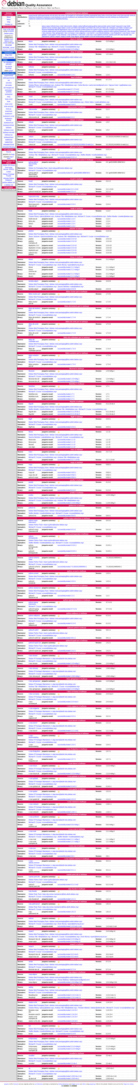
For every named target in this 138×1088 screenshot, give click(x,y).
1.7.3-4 (73, 317)
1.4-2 (72, 130)
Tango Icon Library (128, 1084)
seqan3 (63, 36)
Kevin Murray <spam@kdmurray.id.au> (71, 265)
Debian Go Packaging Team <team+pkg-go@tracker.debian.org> (51, 168)
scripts (5, 43)
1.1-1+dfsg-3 (75, 839)
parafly (78, 29)
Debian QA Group (9, 165)
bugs (13, 154)
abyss (44, 26)
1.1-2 (72, 596)
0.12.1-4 (74, 157)
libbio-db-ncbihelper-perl (110, 28)
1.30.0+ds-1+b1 (76, 1076)
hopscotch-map (121, 26)
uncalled (107, 36)
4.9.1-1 (73, 638)
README (8, 45)
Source (8, 152)
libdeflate (51, 29)
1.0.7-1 (73, 759)
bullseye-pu (9, 135)
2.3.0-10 (74, 239)
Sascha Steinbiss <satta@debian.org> (71, 286)
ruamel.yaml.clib (114, 35)
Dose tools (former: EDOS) (8, 168)
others (84, 1084)
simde (68, 36)
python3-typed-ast (120, 31)
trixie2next (8, 111)
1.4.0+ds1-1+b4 (76, 926)
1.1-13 (73, 439)
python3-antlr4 (109, 31)
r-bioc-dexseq (46, 33)
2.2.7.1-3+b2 (75, 460)
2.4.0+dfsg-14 (75, 939)
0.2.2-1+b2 (74, 884)
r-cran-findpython (115, 33)
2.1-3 (72, 117)
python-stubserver (68, 31)
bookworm (8, 113)
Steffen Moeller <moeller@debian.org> (71, 102)
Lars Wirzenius (38, 1084)
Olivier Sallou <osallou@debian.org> (97, 102)
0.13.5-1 (74, 545)
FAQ (8, 22)
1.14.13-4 (74, 1010)
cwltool (80, 26)
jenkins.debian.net (8, 182)
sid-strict (9, 83)
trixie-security (8, 106)
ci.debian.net (8, 185)
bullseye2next (8, 137)
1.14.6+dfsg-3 (75, 503)
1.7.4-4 (73, 333)
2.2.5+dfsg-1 (75, 49)
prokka (83, 29)
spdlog (82, 36)
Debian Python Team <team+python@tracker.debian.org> (48, 525)
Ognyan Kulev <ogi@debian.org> (120, 85)
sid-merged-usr (9, 88)
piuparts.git (92, 1084)
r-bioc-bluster (131, 31)
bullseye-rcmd (8, 130)
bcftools (53, 26)
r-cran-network (61, 35)
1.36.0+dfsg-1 (75, 676)
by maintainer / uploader (9, 63)
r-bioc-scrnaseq (69, 33)
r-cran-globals (33, 778)
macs (70, 29)
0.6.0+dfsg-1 (75, 825)
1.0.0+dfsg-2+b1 (76, 982)
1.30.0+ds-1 (75, 1078)
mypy (74, 29)
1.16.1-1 (74, 812)
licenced (16, 1084)
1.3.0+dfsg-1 (75, 379)
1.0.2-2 (73, 799)
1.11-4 (73, 219)
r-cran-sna (88, 35)
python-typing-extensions (83, 31)
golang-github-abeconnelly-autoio (99, 26)
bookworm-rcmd (8, 116)
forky (8, 97)
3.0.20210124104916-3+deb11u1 (82, 144)
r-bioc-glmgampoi (57, 33)
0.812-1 (73, 472)
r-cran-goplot (51, 35)
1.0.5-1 (73, 581)
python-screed (57, 31)
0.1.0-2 (73, 490)
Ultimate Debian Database (8, 179)
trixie (8, 101)
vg (111, 36)
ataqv (48, 26)
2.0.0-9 (73, 289)
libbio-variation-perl (125, 28)
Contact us (8, 24)
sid (9, 80)
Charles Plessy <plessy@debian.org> (41, 85)
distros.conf (8, 41)
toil (94, 36)
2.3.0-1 (73, 204)
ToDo (8, 158)
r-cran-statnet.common (100, 35)
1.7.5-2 (73, 364)
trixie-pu (8, 109)
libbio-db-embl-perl (95, 28)
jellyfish (44, 28)
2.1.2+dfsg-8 (75, 267)
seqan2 (57, 36)
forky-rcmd (8, 99)
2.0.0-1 (73, 427)
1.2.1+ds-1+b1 (76, 62)
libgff (61, 29)
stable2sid (8, 140)
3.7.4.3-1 (74, 609)
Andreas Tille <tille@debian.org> (40, 47)
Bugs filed (8, 55)
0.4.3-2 (73, 529)
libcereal (45, 29)
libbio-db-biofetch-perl (81, 28)
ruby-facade (124, 35)
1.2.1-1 (73, 899)
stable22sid (9, 142)
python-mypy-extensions (101, 29)
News (9, 19)
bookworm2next (8, 125)
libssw (65, 29)
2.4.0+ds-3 (74, 702)
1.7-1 (72, 394)
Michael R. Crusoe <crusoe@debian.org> (66, 47)
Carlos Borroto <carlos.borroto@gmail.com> (93, 85)
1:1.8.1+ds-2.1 (76, 995)
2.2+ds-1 (74, 1063)
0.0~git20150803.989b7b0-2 (80, 173)
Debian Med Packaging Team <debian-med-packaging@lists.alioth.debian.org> (55, 44)
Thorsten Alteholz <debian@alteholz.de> (91, 1008)
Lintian (8, 172)
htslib (128, 26)
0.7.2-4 (73, 969)
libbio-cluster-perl (68, 28)
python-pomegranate (117, 29)
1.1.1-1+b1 (74, 731)
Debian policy (8, 33)
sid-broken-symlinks (9, 91)
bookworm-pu (8, 122)
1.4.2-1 (73, 651)
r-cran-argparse (80, 33)
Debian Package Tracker (8, 175)
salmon (52, 36)
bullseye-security (8, 132)
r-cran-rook (81, 35)
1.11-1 (73, 75)
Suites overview (8, 57)
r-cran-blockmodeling (102, 33)
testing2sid (8, 94)
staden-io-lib (89, 36)
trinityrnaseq (100, 36)
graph (11, 70)
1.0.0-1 (73, 745)
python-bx (89, 29)
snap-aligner (75, 36)
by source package (8, 67)
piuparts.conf (8, 39)
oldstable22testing (8, 147)
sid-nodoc (8, 85)
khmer (49, 28)
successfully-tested (64, 49)
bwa (57, 26)
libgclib (57, 29)
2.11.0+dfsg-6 (75, 1046)
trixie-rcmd (8, 104)
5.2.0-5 (73, 1034)
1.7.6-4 (73, 349)
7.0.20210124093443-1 (79, 567)
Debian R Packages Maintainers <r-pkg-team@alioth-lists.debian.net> (52, 658)
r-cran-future (126, 33)
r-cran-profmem (72, 35)
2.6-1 (72, 856)
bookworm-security (8, 119)
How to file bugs (8, 29)
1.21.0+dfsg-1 (75, 773)
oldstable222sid (8, 144)
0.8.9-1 (73, 515)
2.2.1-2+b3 (74, 189)
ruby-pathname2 (34, 904)
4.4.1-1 (73, 870)
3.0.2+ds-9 (74, 954)
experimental (8, 75)
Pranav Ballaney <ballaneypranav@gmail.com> (74, 980)
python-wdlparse (97, 31)
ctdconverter (68, 26)
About (9, 17)
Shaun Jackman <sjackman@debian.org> (43, 236)
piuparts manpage (9, 50)
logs (12, 43)
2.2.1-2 (73, 191)
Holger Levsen (76, 1084)
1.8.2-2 (73, 912)
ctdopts (75, 26)
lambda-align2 (57, 28)
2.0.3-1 (73, 716)
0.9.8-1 (73, 104)
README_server (9, 47)
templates (10, 31)
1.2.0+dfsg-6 (75, 689)
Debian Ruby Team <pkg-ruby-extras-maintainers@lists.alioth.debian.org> (54, 894)
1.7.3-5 (73, 302)
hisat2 (113, 26)
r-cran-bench (90, 33)
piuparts (6, 1084)
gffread (85, 26)
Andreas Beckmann (63, 1084)
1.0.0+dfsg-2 (75, 663)
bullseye (11, 60)
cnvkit (61, 26)
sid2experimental (8, 78)
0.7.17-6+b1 (75, 89)
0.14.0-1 (74, 786)
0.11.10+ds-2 (75, 412)
